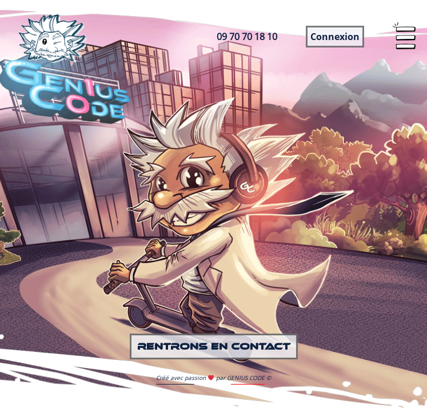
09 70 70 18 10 (247, 36)
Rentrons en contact (213, 346)
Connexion (335, 36)
